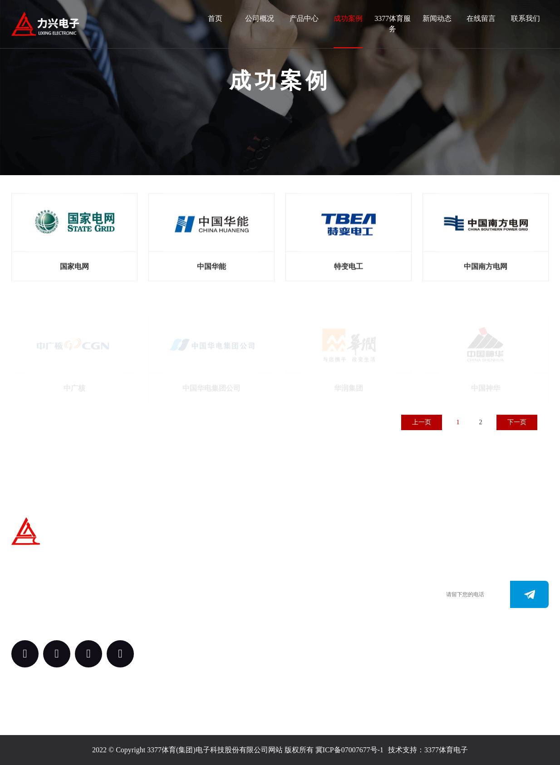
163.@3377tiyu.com (326, 629)
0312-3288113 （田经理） (335, 589)
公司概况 (259, 18)
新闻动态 (437, 18)
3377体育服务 (392, 24)
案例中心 (230, 607)
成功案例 (348, 18)
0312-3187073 (318, 602)
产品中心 (304, 18)
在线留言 (481, 18)
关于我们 (230, 557)
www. (305, 616)
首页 (215, 18)
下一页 (516, 422)
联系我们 (525, 18)
